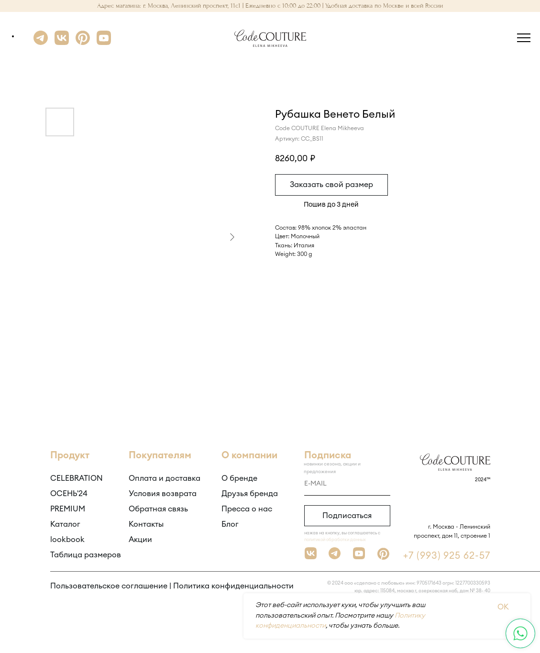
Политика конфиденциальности (233, 586)
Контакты (146, 524)
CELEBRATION (76, 478)
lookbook (67, 539)
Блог (230, 524)
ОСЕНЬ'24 (69, 494)
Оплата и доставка (164, 478)
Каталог (65, 524)
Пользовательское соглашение (108, 586)
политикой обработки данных (335, 540)
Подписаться (347, 516)
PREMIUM (67, 509)
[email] (347, 484)
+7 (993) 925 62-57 (446, 556)
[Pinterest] (83, 42)
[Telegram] (40, 42)
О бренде (239, 478)
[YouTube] (104, 42)
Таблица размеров (85, 555)
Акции (140, 539)
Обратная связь (158, 509)
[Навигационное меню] (523, 38)
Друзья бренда (249, 494)
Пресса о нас (246, 509)
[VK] (62, 42)
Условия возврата (163, 494)
